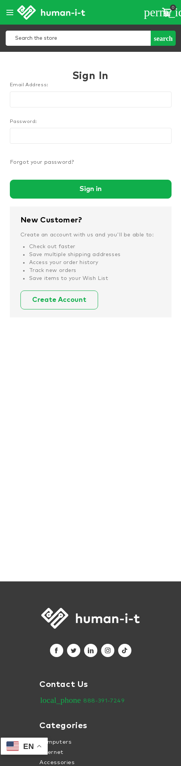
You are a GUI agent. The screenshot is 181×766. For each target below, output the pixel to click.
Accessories (57, 762)
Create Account (59, 300)
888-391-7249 (104, 701)
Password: (23, 121)
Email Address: (29, 84)
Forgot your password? (42, 162)
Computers (55, 742)
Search (163, 38)
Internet (51, 752)
